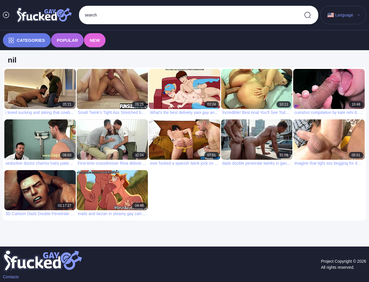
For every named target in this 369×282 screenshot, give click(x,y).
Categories (27, 40)
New (95, 40)
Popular (67, 40)
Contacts (11, 277)
